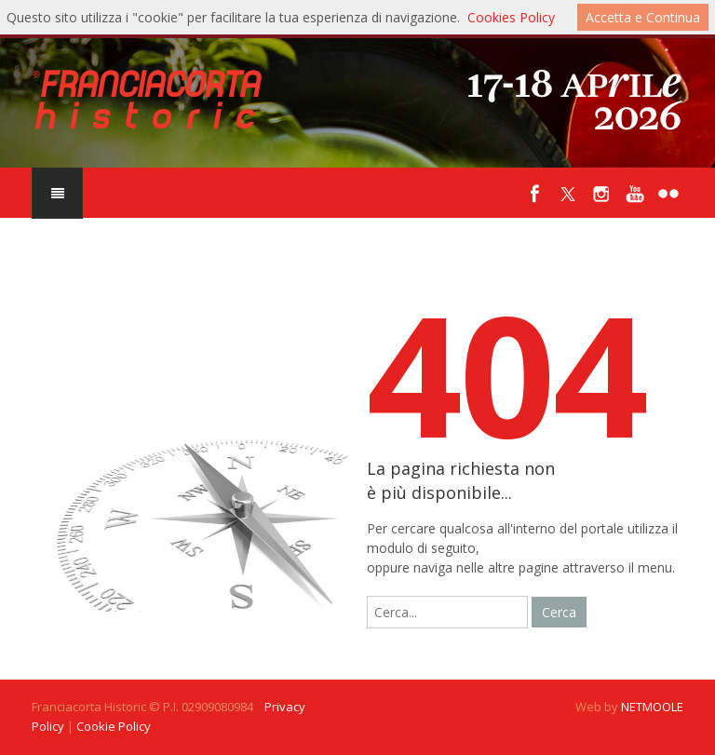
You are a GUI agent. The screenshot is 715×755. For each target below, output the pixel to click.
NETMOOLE (652, 706)
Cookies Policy (511, 17)
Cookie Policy (113, 726)
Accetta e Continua (643, 17)
